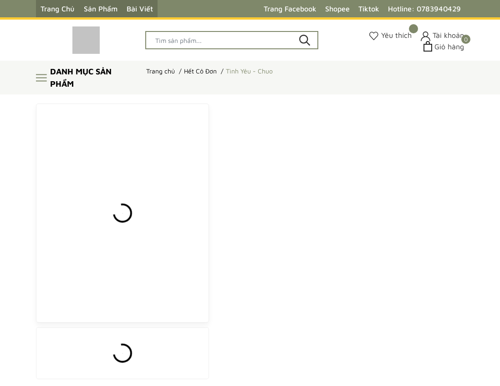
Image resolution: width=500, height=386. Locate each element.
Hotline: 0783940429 (424, 9)
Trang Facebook (290, 9)
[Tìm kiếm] (304, 40)
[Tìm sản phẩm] (231, 40)
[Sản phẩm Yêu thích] (390, 35)
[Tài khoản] (442, 35)
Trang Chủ (58, 9)
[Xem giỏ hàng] (443, 46)
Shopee (337, 9)
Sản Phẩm (100, 9)
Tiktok (368, 9)
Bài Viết (140, 9)
